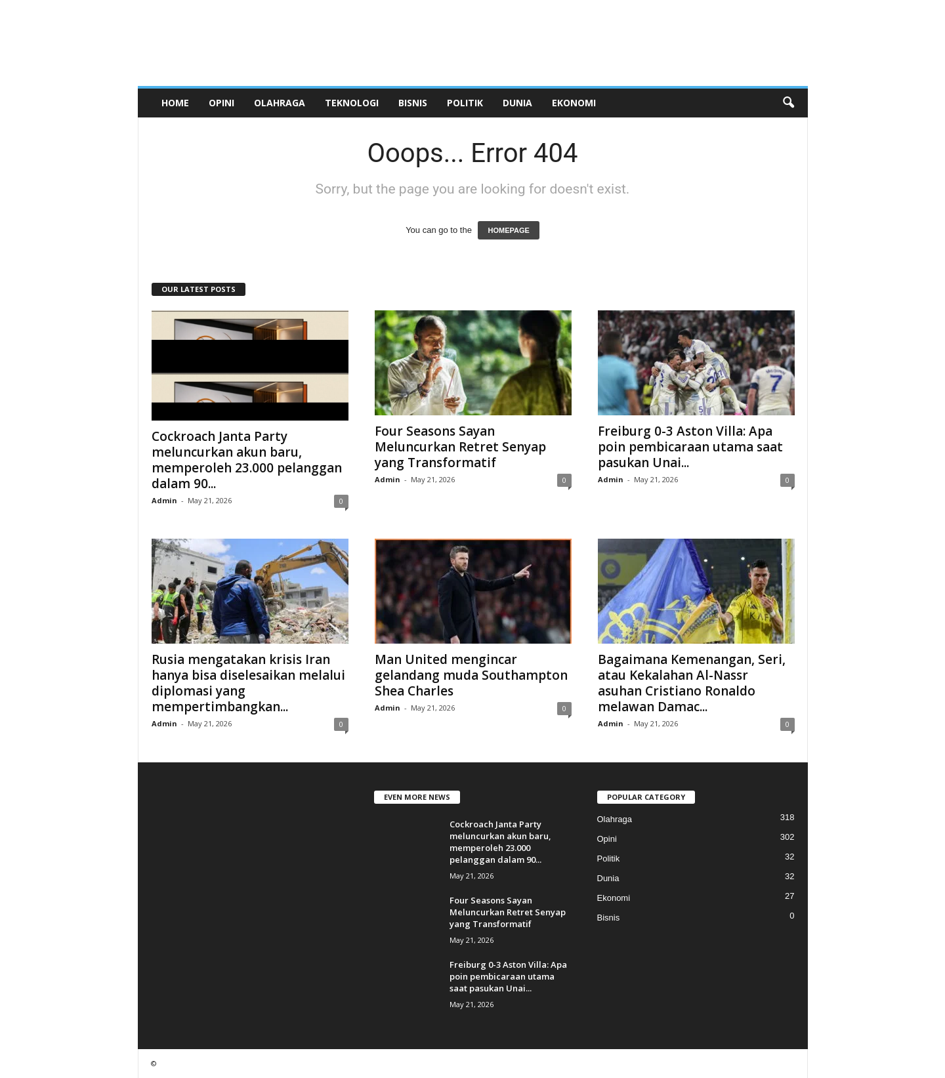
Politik (465, 102)
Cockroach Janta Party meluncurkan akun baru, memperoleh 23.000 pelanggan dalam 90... (247, 460)
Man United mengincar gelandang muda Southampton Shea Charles (471, 675)
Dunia (517, 102)
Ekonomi (574, 102)
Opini (221, 102)
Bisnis (412, 102)
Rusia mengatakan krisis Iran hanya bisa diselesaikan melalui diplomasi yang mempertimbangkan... (248, 683)
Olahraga (279, 102)
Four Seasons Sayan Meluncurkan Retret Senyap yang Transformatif (460, 447)
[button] (788, 103)
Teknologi (352, 102)
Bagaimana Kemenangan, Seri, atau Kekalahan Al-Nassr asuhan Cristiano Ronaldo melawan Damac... (692, 683)
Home (175, 102)
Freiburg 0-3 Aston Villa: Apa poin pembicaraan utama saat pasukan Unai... (690, 447)
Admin (164, 500)
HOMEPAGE (508, 230)
